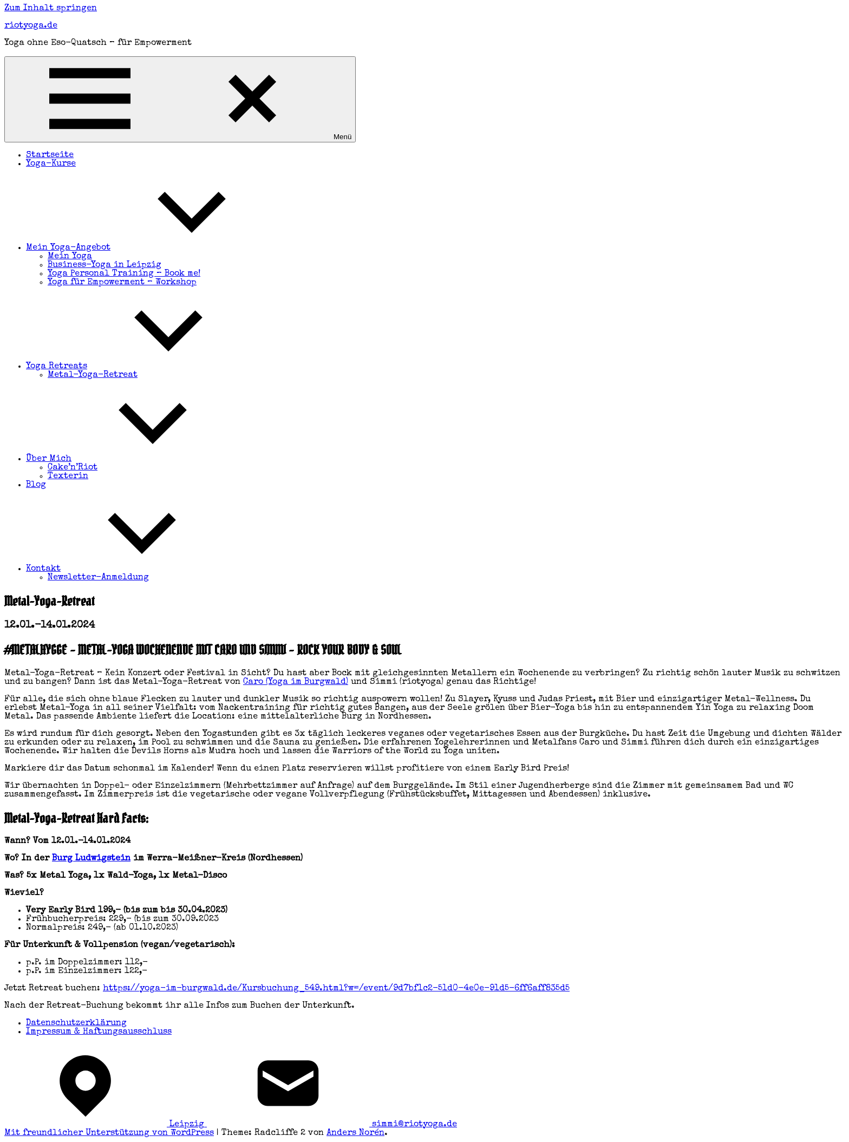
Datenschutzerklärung (76, 1023)
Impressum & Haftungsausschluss (99, 1032)
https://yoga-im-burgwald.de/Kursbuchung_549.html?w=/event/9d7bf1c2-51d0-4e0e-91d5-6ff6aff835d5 (336, 988)
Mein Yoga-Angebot (149, 248)
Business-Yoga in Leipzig (104, 265)
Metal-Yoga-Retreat (93, 375)
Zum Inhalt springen (50, 8)
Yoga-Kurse (51, 164)
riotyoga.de (30, 26)
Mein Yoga (70, 256)
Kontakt (124, 569)
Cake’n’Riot (72, 468)
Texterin (68, 476)
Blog (36, 485)
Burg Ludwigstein (91, 858)
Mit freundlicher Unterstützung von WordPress (109, 1133)
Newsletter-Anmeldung (98, 577)
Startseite (50, 155)
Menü (180, 99)
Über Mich (130, 459)
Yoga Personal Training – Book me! (124, 274)
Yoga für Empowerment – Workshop (122, 282)
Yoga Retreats (138, 366)
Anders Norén (355, 1133)
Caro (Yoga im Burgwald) (295, 682)
